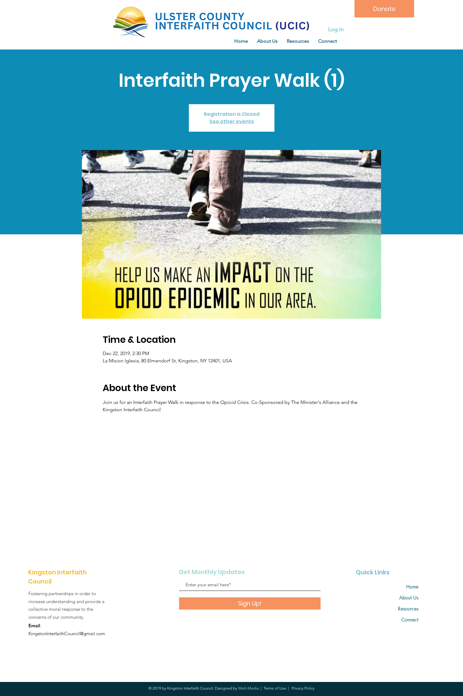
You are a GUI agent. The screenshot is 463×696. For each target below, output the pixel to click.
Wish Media (248, 688)
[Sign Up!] (250, 603)
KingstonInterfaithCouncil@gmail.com (66, 633)
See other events (231, 121)
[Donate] (384, 8)
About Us (408, 598)
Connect (409, 620)
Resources (408, 609)
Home (412, 587)
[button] (298, 41)
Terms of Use (274, 688)
